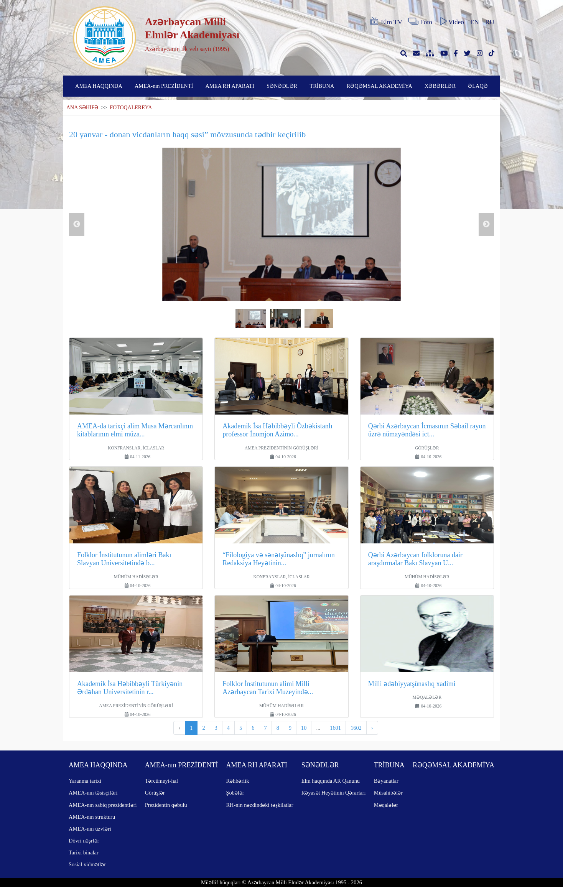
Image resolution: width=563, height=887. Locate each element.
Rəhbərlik (237, 781)
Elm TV (385, 21)
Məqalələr (386, 805)
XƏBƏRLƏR (440, 86)
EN (474, 22)
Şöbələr (235, 793)
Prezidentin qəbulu (166, 805)
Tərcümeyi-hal (161, 781)
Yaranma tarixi (85, 781)
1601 (335, 728)
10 (303, 728)
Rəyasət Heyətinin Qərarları (333, 793)
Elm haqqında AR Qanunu (330, 781)
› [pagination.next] (372, 728)
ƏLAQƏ (478, 86)
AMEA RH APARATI (229, 86)
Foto (420, 21)
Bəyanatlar (386, 781)
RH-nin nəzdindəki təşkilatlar (259, 805)
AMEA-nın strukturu (92, 817)
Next (486, 224)
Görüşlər (155, 793)
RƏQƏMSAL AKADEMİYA (379, 86)
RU (489, 22)
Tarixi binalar (84, 852)
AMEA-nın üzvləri (90, 829)
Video (451, 21)
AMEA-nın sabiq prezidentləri (103, 805)
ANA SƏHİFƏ (82, 107)
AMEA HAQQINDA (98, 86)
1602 (356, 728)
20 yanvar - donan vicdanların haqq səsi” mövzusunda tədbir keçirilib (187, 134)
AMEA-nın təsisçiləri (93, 793)
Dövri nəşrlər (84, 841)
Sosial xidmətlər (87, 864)
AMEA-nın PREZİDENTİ (164, 86)
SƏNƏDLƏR (282, 86)
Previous (76, 224)
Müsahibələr (388, 793)
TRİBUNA (321, 86)
